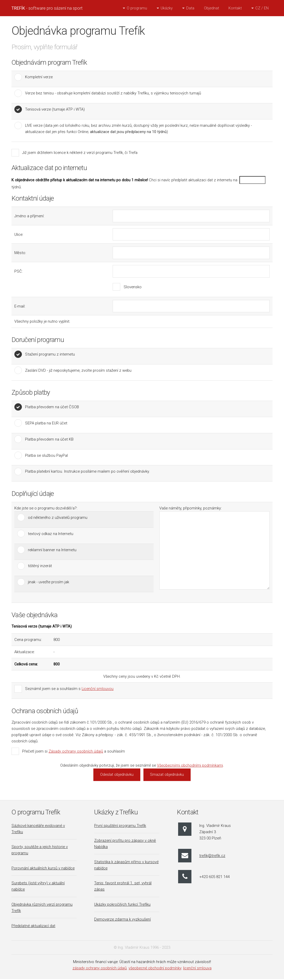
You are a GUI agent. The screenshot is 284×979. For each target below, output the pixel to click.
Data (190, 8)
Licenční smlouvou (97, 688)
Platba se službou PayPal (46, 455)
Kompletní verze (39, 77)
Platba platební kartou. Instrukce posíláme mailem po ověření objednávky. (87, 471)
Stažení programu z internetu (50, 354)
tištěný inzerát (40, 565)
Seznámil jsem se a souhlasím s (69, 688)
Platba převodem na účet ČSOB (52, 407)
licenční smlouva (197, 968)
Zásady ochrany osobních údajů (76, 751)
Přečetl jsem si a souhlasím (73, 751)
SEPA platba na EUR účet (46, 423)
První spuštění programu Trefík (120, 825)
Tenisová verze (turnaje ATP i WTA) (55, 109)
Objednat (211, 8)
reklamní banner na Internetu (52, 550)
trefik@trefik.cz (212, 855)
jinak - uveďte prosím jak (48, 582)
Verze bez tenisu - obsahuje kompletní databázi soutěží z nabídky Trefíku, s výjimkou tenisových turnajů (113, 93)
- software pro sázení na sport (47, 8)
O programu (137, 8)
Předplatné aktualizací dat (33, 925)
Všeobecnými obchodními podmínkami (190, 765)
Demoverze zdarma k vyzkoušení (122, 919)
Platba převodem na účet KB (49, 439)
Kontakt (235, 8)
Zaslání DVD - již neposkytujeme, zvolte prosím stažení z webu (78, 370)
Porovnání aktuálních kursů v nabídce (43, 868)
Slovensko (133, 287)
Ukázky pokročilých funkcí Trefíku (122, 904)
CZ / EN (262, 8)
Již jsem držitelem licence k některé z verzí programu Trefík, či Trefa (79, 152)
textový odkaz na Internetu (50, 533)
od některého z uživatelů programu (57, 517)
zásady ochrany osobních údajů (99, 968)
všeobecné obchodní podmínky (155, 968)
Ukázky (167, 8)
